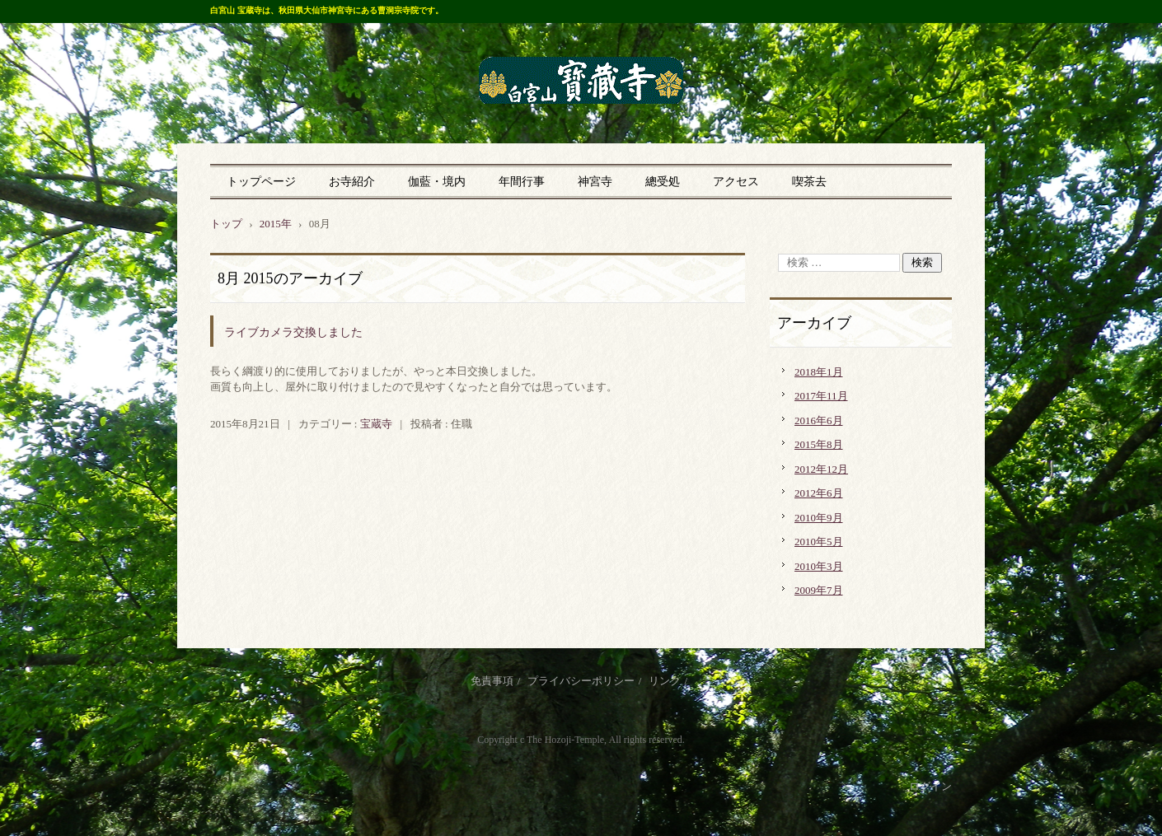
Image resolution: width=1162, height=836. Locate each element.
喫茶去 (809, 181)
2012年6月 (818, 493)
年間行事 (522, 181)
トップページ (261, 181)
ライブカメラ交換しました (293, 332)
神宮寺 (595, 181)
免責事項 (492, 681)
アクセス (736, 181)
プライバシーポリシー (581, 681)
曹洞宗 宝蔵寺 (581, 81)
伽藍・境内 (437, 181)
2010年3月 (818, 566)
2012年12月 (821, 469)
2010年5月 (818, 541)
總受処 (662, 181)
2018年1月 (818, 372)
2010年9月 (818, 517)
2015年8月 (818, 444)
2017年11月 (821, 396)
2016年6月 (818, 420)
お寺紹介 (352, 181)
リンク (665, 681)
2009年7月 (818, 590)
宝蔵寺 (376, 424)
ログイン (930, 786)
